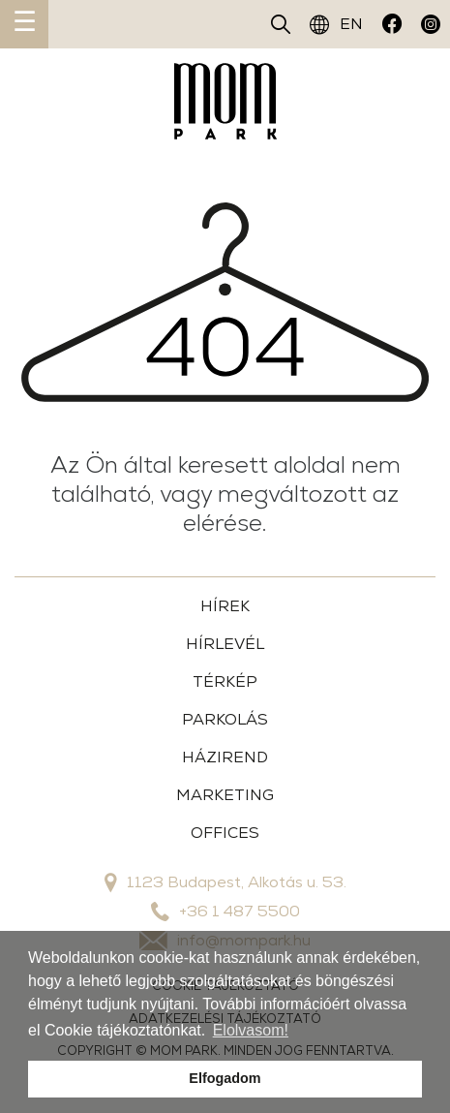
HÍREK (225, 606)
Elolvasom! (250, 1030)
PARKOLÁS (225, 719)
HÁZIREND (225, 757)
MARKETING (225, 795)
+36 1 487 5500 (225, 911)
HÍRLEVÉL (225, 644)
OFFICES (225, 832)
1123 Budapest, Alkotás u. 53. (225, 882)
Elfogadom (224, 1078)
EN (336, 24)
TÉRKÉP (225, 681)
